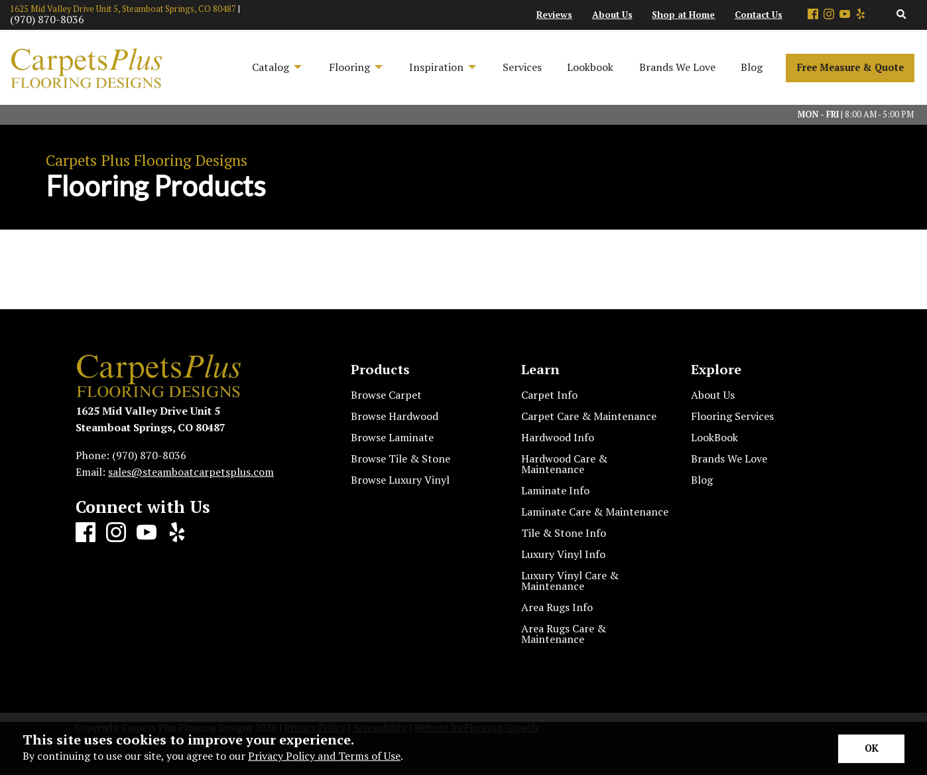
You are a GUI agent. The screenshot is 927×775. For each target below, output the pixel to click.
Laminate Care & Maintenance (594, 511)
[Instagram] (829, 15)
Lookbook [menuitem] (590, 67)
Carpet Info (549, 394)
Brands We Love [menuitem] (677, 67)
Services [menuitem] (522, 67)
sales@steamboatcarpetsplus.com (191, 471)
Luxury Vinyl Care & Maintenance (570, 580)
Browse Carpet (386, 394)
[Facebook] (813, 15)
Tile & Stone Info (563, 533)
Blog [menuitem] (752, 67)
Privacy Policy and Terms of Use (324, 755)
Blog (702, 479)
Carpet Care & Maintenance (588, 416)
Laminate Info (555, 490)
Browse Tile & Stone (400, 458)
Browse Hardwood (394, 416)
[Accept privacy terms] (871, 749)
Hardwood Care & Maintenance (564, 463)
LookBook (714, 437)
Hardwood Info (557, 437)
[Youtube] (844, 15)
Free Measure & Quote (850, 67)
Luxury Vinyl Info (563, 554)
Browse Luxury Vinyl (400, 479)
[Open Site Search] (901, 15)
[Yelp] (860, 15)
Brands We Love (729, 458)
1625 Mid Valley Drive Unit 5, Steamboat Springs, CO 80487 (123, 9)
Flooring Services (732, 416)
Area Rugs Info (557, 607)
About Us (713, 394)
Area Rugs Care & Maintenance (563, 633)
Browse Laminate (392, 437)
